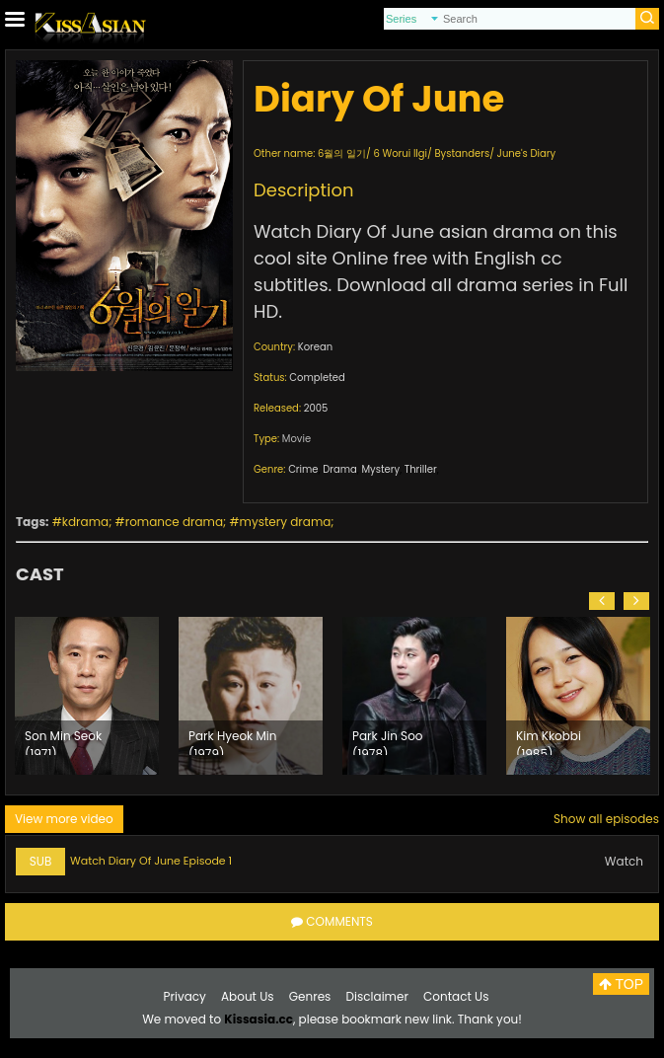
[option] (87, 696)
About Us (247, 996)
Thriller (421, 469)
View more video (64, 818)
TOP (621, 984)
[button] (602, 601)
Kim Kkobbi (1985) (548, 741)
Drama (340, 469)
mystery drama (286, 521)
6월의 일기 (342, 153)
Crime (303, 469)
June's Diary (526, 153)
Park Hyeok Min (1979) (232, 741)
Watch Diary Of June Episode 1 (151, 861)
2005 (316, 408)
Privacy (185, 996)
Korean (315, 347)
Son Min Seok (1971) (63, 741)
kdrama (85, 521)
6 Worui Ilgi (400, 153)
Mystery (380, 469)
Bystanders (461, 153)
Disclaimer (377, 996)
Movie (296, 438)
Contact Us (455, 996)
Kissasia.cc (258, 1019)
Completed (316, 377)
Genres (310, 996)
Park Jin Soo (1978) (387, 741)
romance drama (174, 521)
